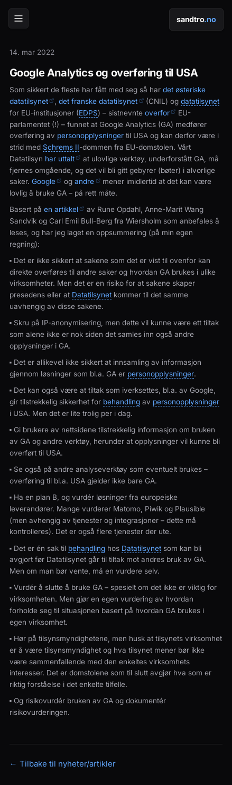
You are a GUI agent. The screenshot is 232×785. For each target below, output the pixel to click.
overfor (160, 113)
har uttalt (63, 158)
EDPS (88, 113)
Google (47, 181)
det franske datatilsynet (101, 101)
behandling (121, 402)
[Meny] (18, 18)
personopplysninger (90, 135)
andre (87, 181)
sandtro (196, 19)
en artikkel (64, 209)
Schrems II (61, 147)
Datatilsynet (92, 294)
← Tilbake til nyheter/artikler (63, 764)
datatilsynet (200, 101)
